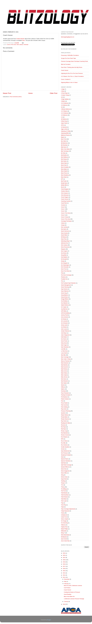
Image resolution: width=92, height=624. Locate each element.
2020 (64, 559)
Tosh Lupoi (63, 501)
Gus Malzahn (64, 303)
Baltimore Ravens (65, 135)
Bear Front (63, 139)
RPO (62, 439)
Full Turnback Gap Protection (68, 283)
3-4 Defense (64, 105)
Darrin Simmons (65, 231)
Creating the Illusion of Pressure (72, 592)
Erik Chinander (64, 267)
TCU (62, 485)
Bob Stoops (64, 159)
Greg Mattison (64, 295)
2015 (64, 570)
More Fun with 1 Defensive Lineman (73, 585)
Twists (62, 513)
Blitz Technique (65, 151)
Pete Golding (64, 407)
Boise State (64, 163)
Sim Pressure (64, 453)
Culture (63, 223)
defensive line (64, 243)
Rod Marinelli (64, 433)
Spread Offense (65, 467)
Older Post (53, 93)
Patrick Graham (65, 399)
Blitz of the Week (65, 149)
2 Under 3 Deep (65, 95)
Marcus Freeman (65, 361)
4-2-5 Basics (64, 111)
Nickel (62, 385)
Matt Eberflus (64, 365)
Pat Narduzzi (64, 397)
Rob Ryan (63, 429)
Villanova (63, 524)
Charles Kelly (64, 191)
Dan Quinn (63, 229)
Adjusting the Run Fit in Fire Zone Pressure (72, 73)
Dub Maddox (64, 257)
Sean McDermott (65, 451)
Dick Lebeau (20, 44)
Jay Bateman (64, 309)
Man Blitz (63, 355)
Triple (62, 507)
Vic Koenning (64, 522)
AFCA (62, 125)
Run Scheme (64, 445)
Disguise (63, 249)
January (66, 601)
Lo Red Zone (64, 351)
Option (62, 389)
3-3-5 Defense (64, 103)
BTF (62, 179)
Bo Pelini (63, 153)
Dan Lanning (64, 227)
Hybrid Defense (65, 305)
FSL (62, 281)
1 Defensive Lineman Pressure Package (74, 598)
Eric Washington (65, 265)
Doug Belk (63, 255)
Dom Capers (64, 251)
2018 (64, 564)
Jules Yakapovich (65, 335)
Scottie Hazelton (65, 447)
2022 (64, 555)
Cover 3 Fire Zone (11, 44)
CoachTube (64, 203)
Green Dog (64, 293)
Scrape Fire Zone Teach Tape (68, 58)
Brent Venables (65, 167)
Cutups (63, 225)
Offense (63, 387)
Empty (62, 261)
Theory (63, 487)
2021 (64, 557)
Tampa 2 (63, 483)
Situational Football (66, 455)
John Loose (64, 329)
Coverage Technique (66, 221)
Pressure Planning (65, 411)
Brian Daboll (64, 171)
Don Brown (64, 253)
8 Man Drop (64, 121)
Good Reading (67, 594)
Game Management (66, 285)
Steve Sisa (63, 469)
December (67, 579)
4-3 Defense (64, 115)
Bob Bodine (64, 155)
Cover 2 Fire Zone (65, 213)
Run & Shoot (64, 441)
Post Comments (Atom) (16, 96)
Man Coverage (64, 357)
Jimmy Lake (64, 325)
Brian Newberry (65, 175)
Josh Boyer (64, 333)
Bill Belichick (64, 143)
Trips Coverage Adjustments (68, 509)
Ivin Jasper (63, 307)
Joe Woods (64, 327)
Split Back (63, 463)
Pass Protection (65, 393)
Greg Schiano (64, 297)
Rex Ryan (63, 427)
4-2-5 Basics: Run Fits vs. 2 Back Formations (72, 76)
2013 (64, 573)
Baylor (62, 137)
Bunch (62, 187)
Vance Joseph (64, 519)
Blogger (49, 619)
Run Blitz (63, 443)
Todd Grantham (65, 494)
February (66, 583)
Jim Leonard (64, 321)
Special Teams (64, 459)
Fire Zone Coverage (66, 275)
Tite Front (63, 490)
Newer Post (7, 93)
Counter (63, 205)
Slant (62, 457)
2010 (64, 604)
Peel (62, 401)
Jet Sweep (63, 319)
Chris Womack (64, 195)
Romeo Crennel (65, 435)
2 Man (62, 91)
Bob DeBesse (64, 157)
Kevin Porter (64, 341)
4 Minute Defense (65, 109)
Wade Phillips (64, 528)
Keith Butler (64, 337)
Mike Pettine (64, 373)
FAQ (62, 273)
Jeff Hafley (63, 311)
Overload (26, 44)
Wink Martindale (65, 534)
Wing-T (63, 532)
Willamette (63, 530)
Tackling (63, 481)
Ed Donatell (64, 259)
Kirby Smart (64, 343)
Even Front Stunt (65, 271)
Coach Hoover (20, 38)
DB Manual (64, 237)
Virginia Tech (64, 526)
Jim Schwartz (64, 323)
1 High (62, 89)
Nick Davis (63, 379)
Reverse (63, 425)
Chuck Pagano (64, 197)
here (23, 40)
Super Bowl (64, 479)
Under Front (64, 517)
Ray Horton (64, 421)
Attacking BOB (64, 133)
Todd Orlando (64, 496)
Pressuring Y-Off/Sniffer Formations (70, 55)
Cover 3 (63, 215)
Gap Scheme (64, 289)
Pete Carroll (64, 405)
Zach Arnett (64, 538)
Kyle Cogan (64, 345)
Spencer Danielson (66, 461)
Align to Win (64, 129)
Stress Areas (64, 477)
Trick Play (63, 505)
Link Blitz (63, 349)
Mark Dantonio (64, 363)
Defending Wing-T (65, 241)
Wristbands (64, 536)
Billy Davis (63, 147)
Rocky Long (64, 431)
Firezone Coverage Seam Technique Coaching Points (74, 61)
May (65, 581)
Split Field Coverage (66, 465)
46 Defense (64, 119)
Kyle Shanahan (65, 347)
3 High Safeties (65, 99)
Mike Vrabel (64, 375)
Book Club (63, 165)
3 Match (63, 101)
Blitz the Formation (66, 64)
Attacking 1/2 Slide (65, 131)
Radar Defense (65, 415)
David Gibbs (64, 235)
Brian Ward (64, 177)
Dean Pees (64, 239)
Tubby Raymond (65, 511)
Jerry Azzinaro (64, 317)
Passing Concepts (65, 395)
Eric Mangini (64, 263)
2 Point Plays (64, 93)
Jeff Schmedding (65, 313)
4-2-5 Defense (64, 113)
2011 (64, 577)
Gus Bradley (64, 301)
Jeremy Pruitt (64, 315)
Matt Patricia (64, 369)
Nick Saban (64, 383)
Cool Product (67, 587)
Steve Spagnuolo (65, 471)
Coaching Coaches (66, 201)
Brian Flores (64, 173)
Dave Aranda (64, 233)
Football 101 (64, 279)
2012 (64, 575)
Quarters (63, 413)
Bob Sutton (64, 161)
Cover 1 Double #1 (66, 79)
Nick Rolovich (64, 381)
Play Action (64, 409)
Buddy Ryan (64, 183)
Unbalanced (64, 515)
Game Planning (65, 287)
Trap (62, 503)
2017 (64, 566)
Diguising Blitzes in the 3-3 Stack (69, 82)
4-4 (62, 117)
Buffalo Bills (64, 185)
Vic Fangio (63, 521)
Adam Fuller (64, 123)
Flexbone (63, 277)
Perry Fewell (64, 403)
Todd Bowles (64, 492)
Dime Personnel (65, 247)
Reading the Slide (65, 423)
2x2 (62, 97)
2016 (64, 568)
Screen (63, 449)
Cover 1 (63, 209)
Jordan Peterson (65, 331)
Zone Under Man (65, 541)
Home (30, 93)
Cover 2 (63, 211)
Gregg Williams (65, 299)
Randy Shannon (65, 419)
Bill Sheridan (64, 145)
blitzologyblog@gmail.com (67, 37)
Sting (62, 475)
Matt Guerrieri (64, 367)
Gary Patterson (65, 291)
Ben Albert (63, 141)
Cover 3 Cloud (64, 217)
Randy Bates (64, 417)
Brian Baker (64, 169)
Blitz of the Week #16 (69, 596)
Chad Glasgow (64, 189)
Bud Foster (64, 181)
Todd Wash (64, 499)
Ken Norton (64, 339)
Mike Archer (64, 371)
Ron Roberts (64, 437)
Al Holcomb (64, 127)
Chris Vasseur (64, 193)
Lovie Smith (64, 353)
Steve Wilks (64, 473)
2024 (64, 553)
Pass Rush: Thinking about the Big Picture (71, 67)
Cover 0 (63, 207)
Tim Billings (64, 489)
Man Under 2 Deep (66, 359)
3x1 (62, 107)
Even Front (64, 269)
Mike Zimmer (64, 377)
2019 (64, 562)
